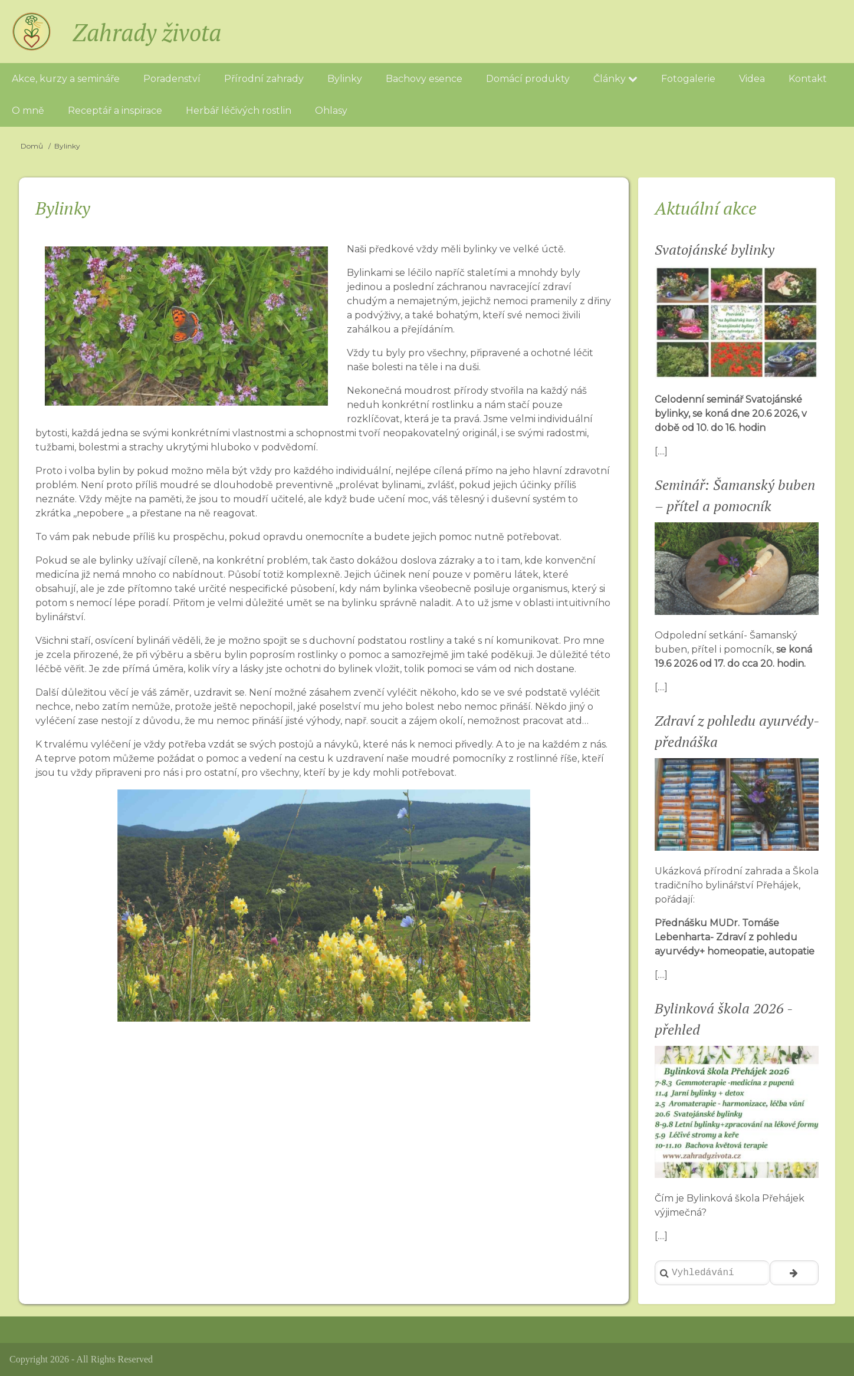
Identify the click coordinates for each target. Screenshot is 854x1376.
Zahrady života (147, 32)
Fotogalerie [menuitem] (688, 78)
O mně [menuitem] (28, 110)
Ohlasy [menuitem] (331, 110)
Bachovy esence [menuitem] (424, 78)
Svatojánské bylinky (714, 249)
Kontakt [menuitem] (808, 78)
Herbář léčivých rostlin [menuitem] (238, 110)
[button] (519, 800)
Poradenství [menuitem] (172, 78)
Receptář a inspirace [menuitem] (115, 110)
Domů (32, 145)
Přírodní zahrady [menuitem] (264, 78)
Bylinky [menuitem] (344, 78)
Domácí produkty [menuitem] (528, 78)
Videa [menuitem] (752, 78)
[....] (661, 451)
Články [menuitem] (615, 78)
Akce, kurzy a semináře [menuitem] (66, 78)
